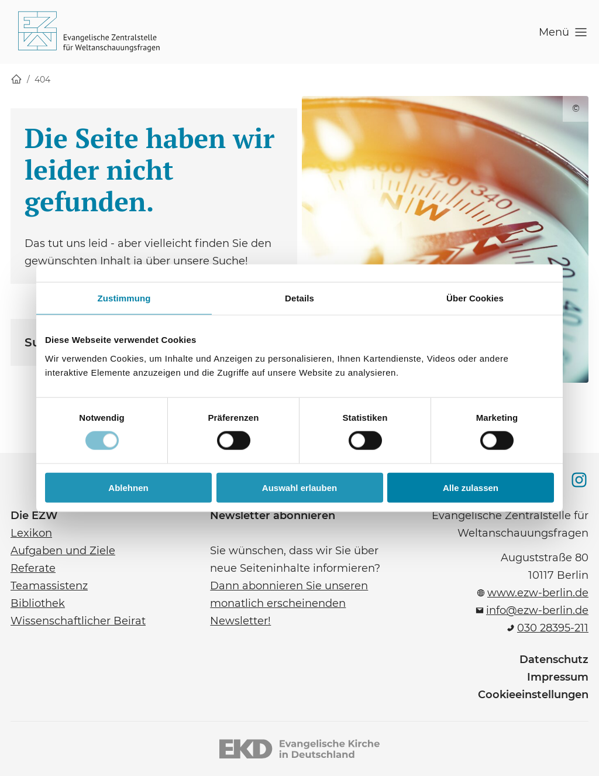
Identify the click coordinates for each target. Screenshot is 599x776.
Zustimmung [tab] (124, 298)
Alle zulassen (470, 487)
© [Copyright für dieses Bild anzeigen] (576, 108)
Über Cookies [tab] (475, 298)
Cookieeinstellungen (533, 694)
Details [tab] (299, 298)
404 (42, 79)
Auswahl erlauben (299, 487)
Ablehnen (128, 487)
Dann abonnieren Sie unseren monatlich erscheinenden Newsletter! (289, 603)
